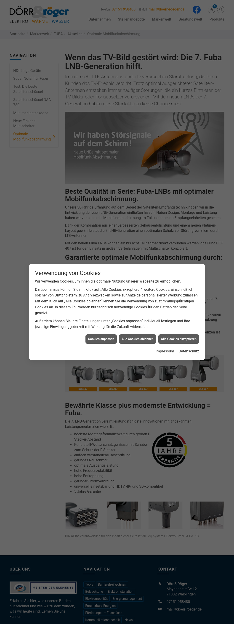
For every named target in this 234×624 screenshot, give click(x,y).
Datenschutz (189, 345)
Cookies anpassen (101, 333)
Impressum (165, 345)
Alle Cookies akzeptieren (179, 333)
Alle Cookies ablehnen (138, 333)
